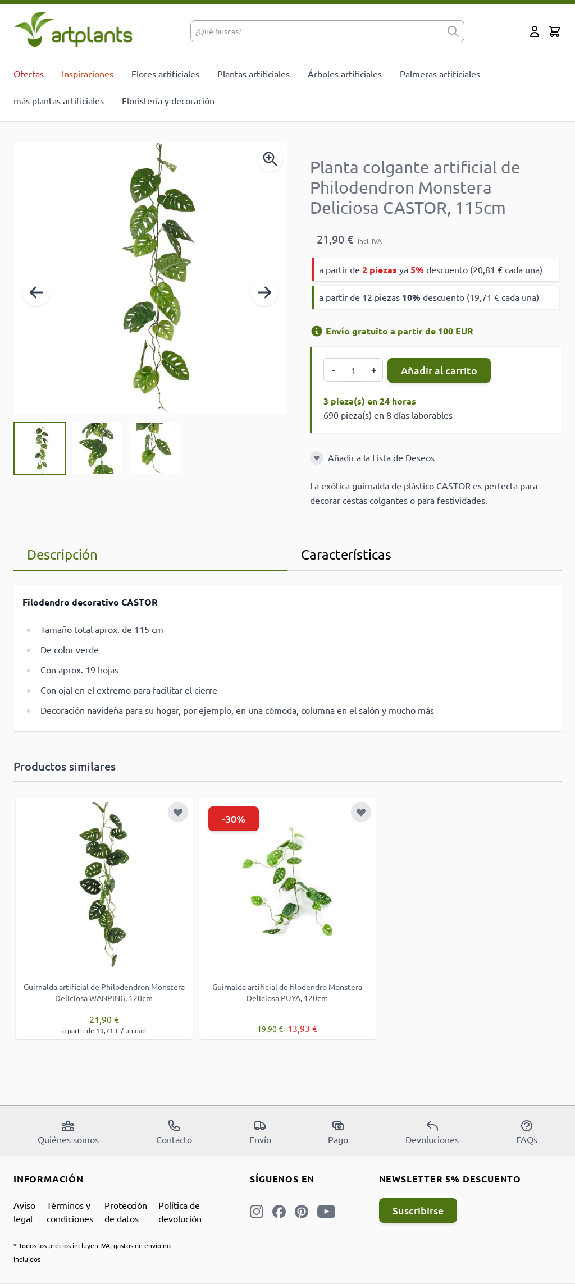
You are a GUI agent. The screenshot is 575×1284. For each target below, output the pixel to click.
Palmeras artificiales (440, 73)
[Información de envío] (316, 331)
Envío (260, 1132)
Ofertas (28, 73)
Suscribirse (418, 1210)
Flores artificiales (165, 73)
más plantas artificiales (58, 100)
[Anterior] (36, 292)
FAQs (526, 1132)
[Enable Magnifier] (270, 159)
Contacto (174, 1132)
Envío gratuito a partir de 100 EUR (391, 331)
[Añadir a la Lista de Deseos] (316, 458)
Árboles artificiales (345, 73)
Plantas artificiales (253, 73)
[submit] (453, 31)
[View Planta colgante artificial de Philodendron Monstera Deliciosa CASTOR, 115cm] (39, 448)
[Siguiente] (264, 292)
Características (346, 554)
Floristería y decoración (168, 100)
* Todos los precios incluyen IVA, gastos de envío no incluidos (92, 1252)
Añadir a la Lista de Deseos (381, 457)
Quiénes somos (68, 1132)
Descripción (62, 554)
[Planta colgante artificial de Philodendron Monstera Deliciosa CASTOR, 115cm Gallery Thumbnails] (97, 448)
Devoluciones (432, 1132)
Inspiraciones (87, 73)
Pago (338, 1132)
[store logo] (73, 29)
